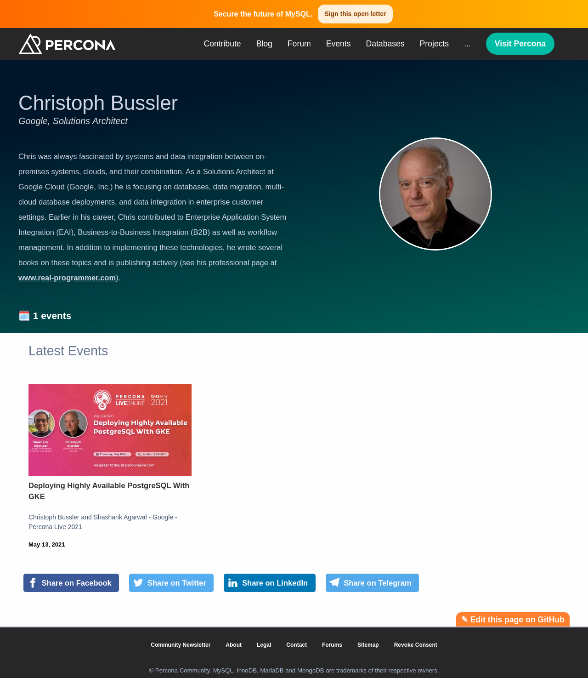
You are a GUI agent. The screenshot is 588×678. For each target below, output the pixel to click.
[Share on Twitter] (171, 583)
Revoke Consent (415, 645)
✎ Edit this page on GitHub (513, 619)
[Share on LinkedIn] (269, 583)
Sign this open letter (355, 13)
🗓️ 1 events (44, 315)
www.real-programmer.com (67, 277)
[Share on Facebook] (71, 583)
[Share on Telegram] (372, 583)
